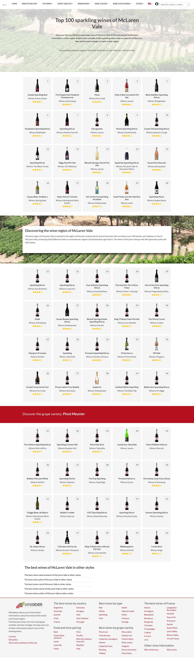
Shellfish (80, 645)
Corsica (147, 636)
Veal (78, 648)
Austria (57, 614)
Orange (125, 622)
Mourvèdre (127, 632)
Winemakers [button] (83, 4)
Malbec (102, 653)
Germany (80, 607)
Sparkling (103, 614)
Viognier (125, 646)
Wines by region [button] (29, 4)
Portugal (80, 622)
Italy (78, 614)
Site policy (13, 639)
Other (124, 614)
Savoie (170, 624)
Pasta (56, 648)
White (102, 611)
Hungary (80, 611)
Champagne (149, 629)
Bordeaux (148, 618)
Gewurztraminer (129, 649)
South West (172, 628)
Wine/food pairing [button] (121, 4)
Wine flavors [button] (101, 4)
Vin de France (173, 638)
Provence (171, 620)
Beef (56, 632)
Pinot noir (103, 632)
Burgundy (148, 622)
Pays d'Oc (171, 617)
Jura (146, 639)
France (57, 622)
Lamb (56, 641)
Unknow (125, 618)
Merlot (102, 642)
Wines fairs (172, 649)
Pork (78, 632)
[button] (149, 3)
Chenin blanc (127, 639)
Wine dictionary (151, 649)
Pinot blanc (127, 653)
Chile (56, 618)
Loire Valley (172, 631)
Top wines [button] (47, 4)
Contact (12, 636)
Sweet (124, 607)
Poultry (79, 635)
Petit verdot (127, 642)
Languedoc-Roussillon (172, 608)
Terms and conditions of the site (23, 642)
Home (14, 4)
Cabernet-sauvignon (108, 639)
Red (100, 607)
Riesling (102, 649)
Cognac (147, 632)
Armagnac (148, 611)
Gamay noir (127, 635)
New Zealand (82, 618)
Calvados (148, 625)
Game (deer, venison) (59, 636)
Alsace (147, 607)
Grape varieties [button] (64, 4)
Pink (101, 618)
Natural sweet (128, 611)
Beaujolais (148, 614)
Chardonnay (104, 635)
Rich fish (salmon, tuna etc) (84, 640)
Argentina (58, 607)
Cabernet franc (105, 646)
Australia (58, 611)
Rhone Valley (173, 635)
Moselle (170, 613)
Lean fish (58, 645)
